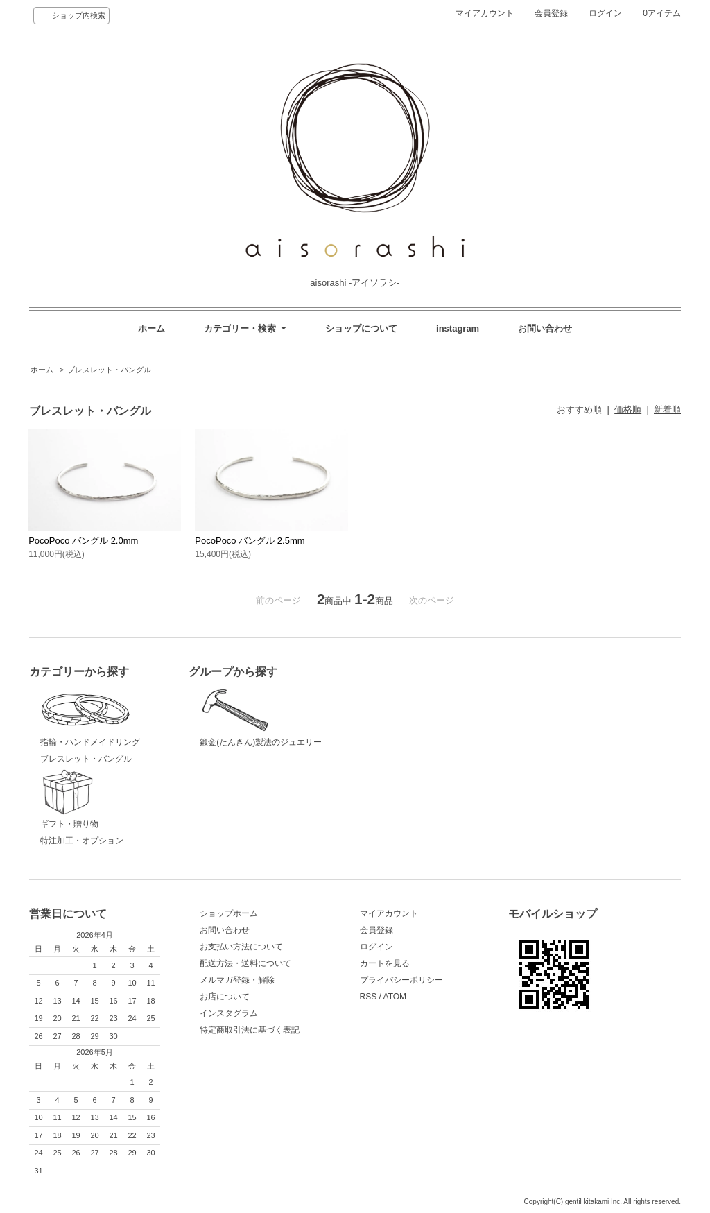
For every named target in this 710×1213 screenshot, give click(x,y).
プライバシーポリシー (401, 980)
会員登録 (551, 13)
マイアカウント (485, 13)
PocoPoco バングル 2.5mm (249, 540)
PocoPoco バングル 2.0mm (83, 540)
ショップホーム (229, 913)
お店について (225, 996)
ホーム (151, 328)
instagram (457, 328)
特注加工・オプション (81, 840)
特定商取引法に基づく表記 (250, 1030)
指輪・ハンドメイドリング (109, 716)
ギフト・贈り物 (109, 799)
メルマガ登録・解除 (237, 980)
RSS (368, 996)
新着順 (667, 409)
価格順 (627, 409)
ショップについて (361, 328)
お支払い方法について (241, 947)
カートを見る (385, 963)
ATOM (395, 996)
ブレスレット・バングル (109, 369)
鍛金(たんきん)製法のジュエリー (269, 716)
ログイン (605, 13)
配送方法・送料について (245, 963)
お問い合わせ (545, 328)
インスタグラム (229, 1013)
